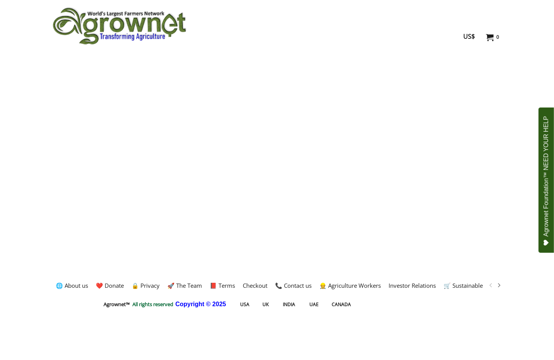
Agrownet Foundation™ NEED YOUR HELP (546, 181)
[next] (498, 285)
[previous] (490, 285)
